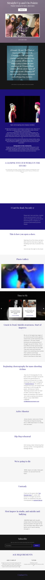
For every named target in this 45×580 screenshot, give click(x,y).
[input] (18, 545)
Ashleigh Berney (37, 500)
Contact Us (22, 9)
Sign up (36, 545)
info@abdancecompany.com (31, 401)
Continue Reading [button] (15, 315)
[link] (15, 308)
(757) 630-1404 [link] (22, 39)
